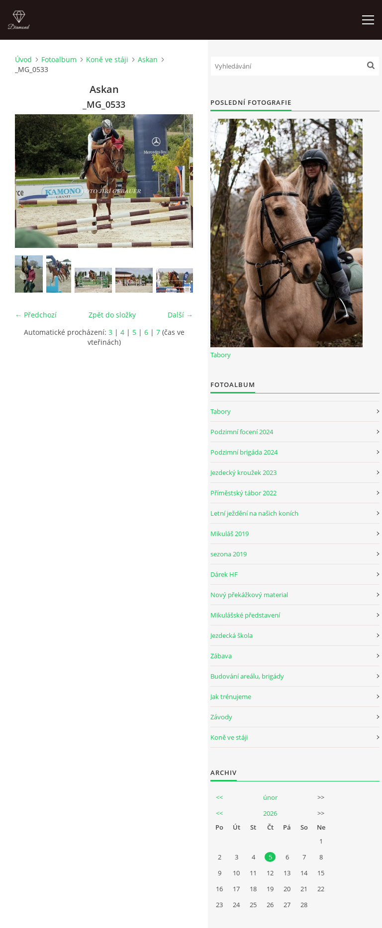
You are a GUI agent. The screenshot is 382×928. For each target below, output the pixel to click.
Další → (180, 314)
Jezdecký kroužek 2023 (243, 472)
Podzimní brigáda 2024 (244, 452)
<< (219, 797)
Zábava (221, 655)
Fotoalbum (59, 59)
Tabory (220, 354)
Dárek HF (224, 574)
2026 (270, 813)
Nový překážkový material (249, 594)
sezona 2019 (228, 553)
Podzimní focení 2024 (241, 431)
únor (270, 797)
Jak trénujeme (230, 696)
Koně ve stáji (107, 59)
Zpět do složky (112, 314)
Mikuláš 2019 (229, 533)
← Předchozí (36, 314)
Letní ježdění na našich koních (254, 513)
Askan (148, 59)
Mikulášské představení (245, 615)
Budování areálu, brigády (247, 676)
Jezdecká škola (231, 635)
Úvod (23, 59)
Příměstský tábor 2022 (243, 492)
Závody (221, 716)
